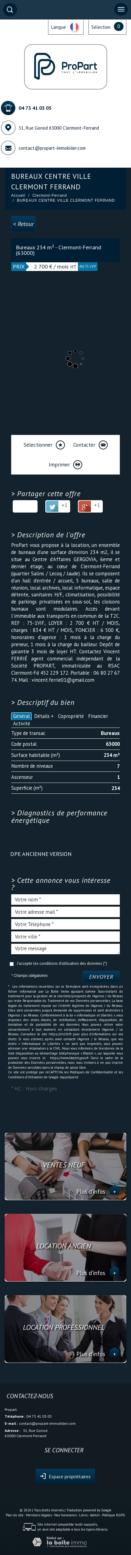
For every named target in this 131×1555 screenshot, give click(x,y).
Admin (95, 1515)
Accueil (18, 195)
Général (21, 716)
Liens (83, 1515)
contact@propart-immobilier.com (52, 148)
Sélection (101, 27)
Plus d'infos (97, 1191)
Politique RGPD (113, 1515)
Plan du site (15, 1515)
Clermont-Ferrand (50, 195)
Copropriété (71, 716)
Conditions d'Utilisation (25, 1077)
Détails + (44, 716)
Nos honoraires (65, 1515)
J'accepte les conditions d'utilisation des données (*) (62, 963)
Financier (98, 716)
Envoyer (101, 976)
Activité (21, 723)
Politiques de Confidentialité (91, 1072)
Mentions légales (39, 1515)
